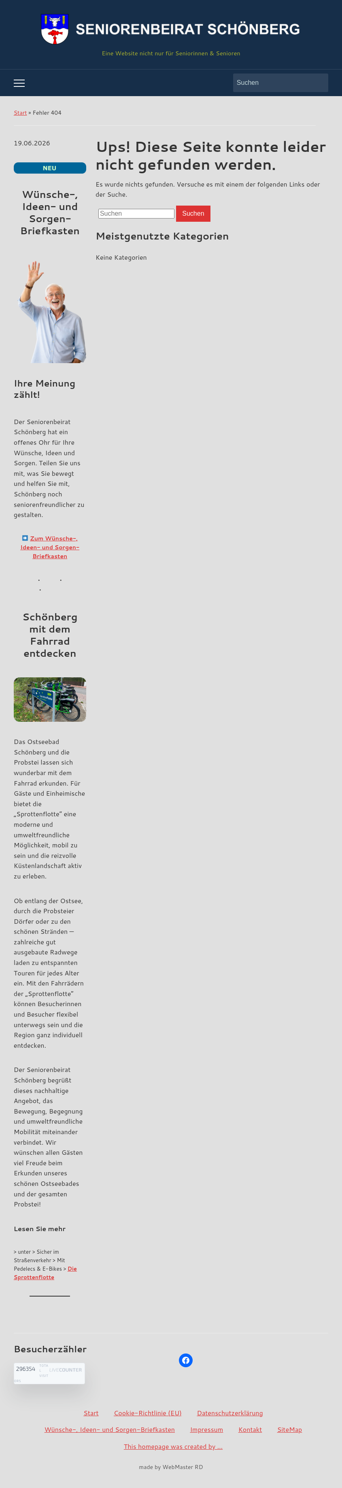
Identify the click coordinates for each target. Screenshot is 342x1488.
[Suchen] (273, 83)
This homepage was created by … (173, 1446)
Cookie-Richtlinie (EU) (148, 1412)
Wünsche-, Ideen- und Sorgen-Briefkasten (110, 1429)
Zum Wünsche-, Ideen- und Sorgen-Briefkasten (49, 547)
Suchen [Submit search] (318, 83)
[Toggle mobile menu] (19, 83)
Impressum (206, 1429)
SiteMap (289, 1429)
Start (20, 113)
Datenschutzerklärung (230, 1412)
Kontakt (250, 1429)
